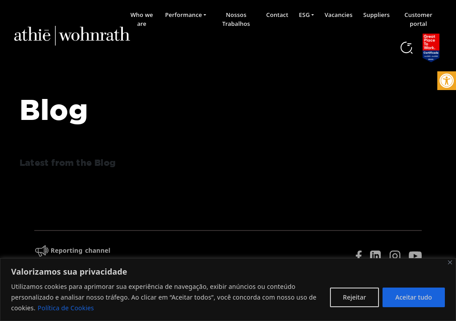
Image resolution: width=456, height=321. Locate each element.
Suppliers (376, 15)
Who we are (141, 19)
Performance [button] (183, 15)
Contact (277, 15)
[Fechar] (450, 262)
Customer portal (418, 19)
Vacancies (339, 15)
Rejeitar (354, 297)
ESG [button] (304, 15)
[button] (446, 80)
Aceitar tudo (413, 297)
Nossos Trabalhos (236, 19)
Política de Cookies (66, 308)
